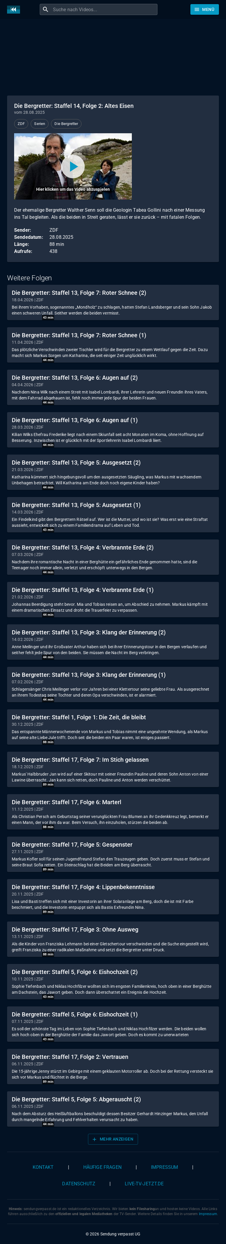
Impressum (164, 1167)
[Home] (15, 10)
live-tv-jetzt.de (144, 1184)
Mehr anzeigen (112, 1139)
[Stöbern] (204, 9)
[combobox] (104, 9)
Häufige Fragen (102, 1167)
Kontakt (43, 1167)
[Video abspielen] (73, 166)
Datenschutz (78, 1184)
